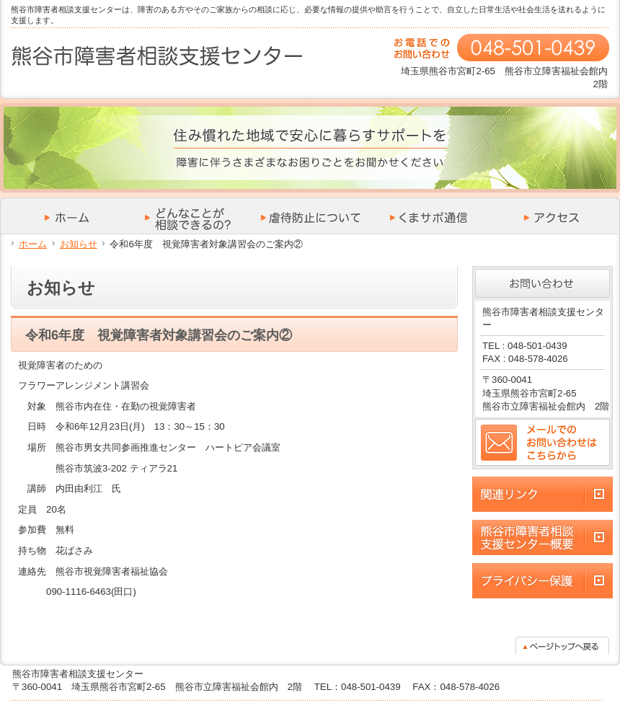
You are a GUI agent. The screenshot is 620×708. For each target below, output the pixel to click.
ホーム (33, 244)
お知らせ (78, 244)
